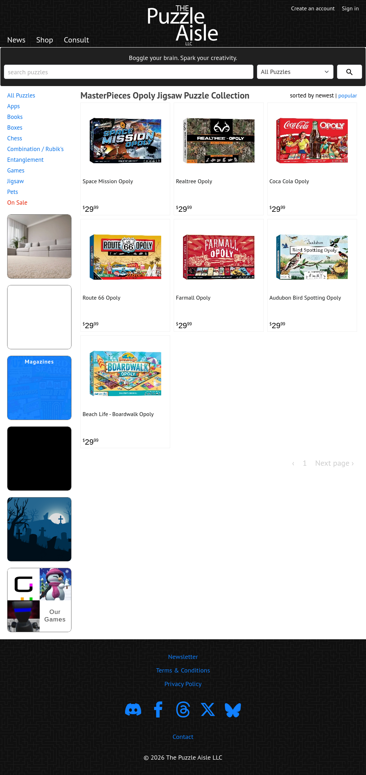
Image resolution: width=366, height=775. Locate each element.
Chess (14, 138)
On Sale (17, 202)
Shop (44, 40)
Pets (12, 192)
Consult (76, 40)
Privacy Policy (183, 684)
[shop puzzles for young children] (39, 246)
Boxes (15, 127)
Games (15, 170)
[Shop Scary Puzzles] (39, 529)
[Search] (349, 72)
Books (15, 117)
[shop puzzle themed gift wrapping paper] (39, 317)
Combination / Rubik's (35, 149)
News (16, 40)
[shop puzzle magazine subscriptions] (39, 388)
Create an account (313, 8)
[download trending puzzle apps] (39, 458)
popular (347, 95)
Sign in (350, 8)
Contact (183, 736)
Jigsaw (15, 181)
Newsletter (183, 656)
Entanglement (25, 160)
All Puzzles (21, 95)
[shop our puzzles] (39, 600)
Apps (13, 106)
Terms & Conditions (183, 670)
